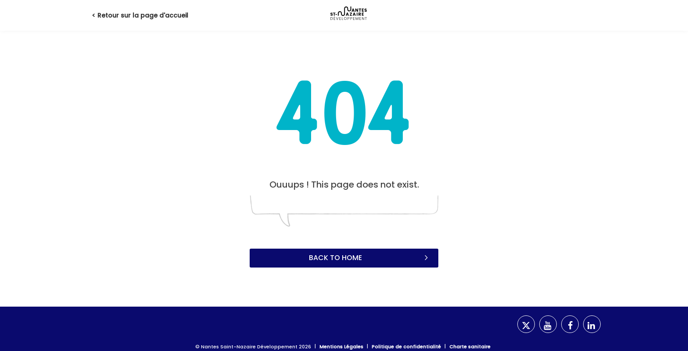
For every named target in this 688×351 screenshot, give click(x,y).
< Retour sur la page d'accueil (140, 15)
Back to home (369, 257)
